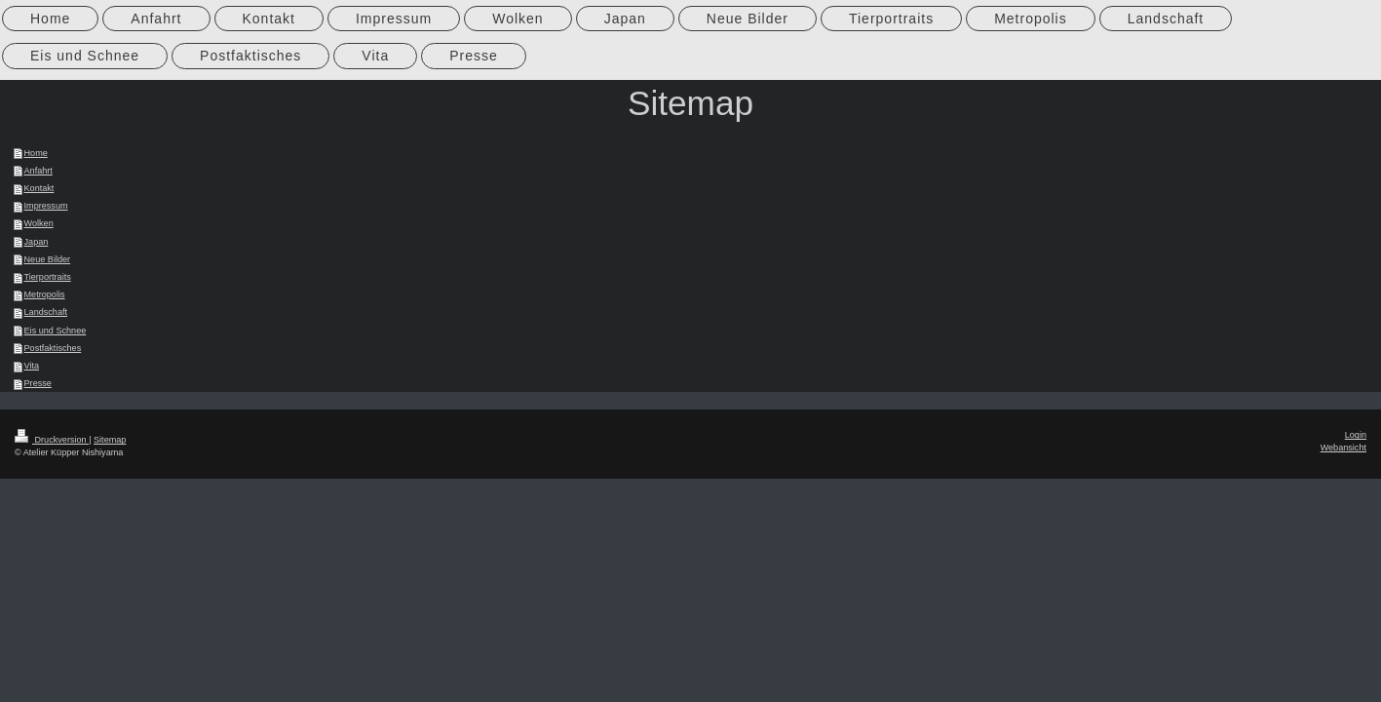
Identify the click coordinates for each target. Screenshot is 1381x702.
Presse (38, 383)
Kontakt (39, 188)
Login (1355, 435)
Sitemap (110, 440)
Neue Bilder (47, 259)
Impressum (46, 206)
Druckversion (52, 440)
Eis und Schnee (55, 330)
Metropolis (44, 294)
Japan (36, 242)
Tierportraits (47, 277)
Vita (32, 365)
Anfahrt (38, 171)
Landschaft (46, 312)
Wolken (39, 223)
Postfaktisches (53, 348)
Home (36, 153)
